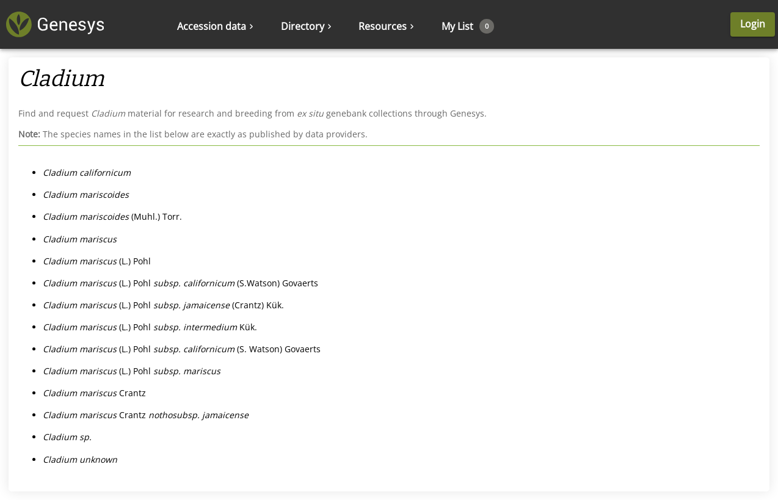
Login (752, 24)
